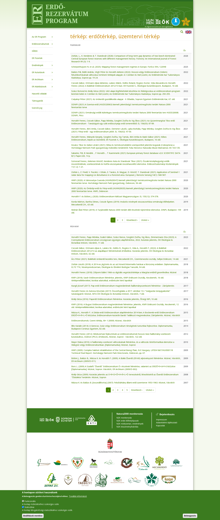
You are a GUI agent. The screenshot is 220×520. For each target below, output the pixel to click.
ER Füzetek (37, 58)
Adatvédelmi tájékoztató (166, 422)
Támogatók (37, 100)
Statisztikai (29, 507)
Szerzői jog (37, 108)
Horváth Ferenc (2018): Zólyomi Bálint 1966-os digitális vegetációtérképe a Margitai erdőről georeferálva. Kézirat (124, 272)
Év (184, 50)
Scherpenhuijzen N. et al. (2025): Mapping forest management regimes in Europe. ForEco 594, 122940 (118, 66)
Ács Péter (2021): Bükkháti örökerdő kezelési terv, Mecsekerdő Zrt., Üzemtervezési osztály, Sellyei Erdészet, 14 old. (125, 259)
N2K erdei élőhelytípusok (128, 421)
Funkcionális (30, 501)
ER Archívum (37, 79)
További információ (78, 496)
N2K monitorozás (124, 418)
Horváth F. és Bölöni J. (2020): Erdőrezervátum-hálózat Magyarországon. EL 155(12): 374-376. (115, 196)
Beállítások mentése (32, 516)
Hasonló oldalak (39, 93)
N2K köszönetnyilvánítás (127, 427)
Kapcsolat (160, 425)
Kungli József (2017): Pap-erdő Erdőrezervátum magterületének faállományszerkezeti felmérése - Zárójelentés (122, 285)
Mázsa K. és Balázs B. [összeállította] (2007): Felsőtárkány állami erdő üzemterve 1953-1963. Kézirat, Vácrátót (123, 382)
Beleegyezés (190, 516)
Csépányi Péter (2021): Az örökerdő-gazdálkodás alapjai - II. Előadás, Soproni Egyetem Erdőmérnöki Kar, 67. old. (123, 99)
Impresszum (161, 419)
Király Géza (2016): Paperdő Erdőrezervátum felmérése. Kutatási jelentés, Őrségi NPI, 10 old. (114, 299)
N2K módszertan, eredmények (130, 424)
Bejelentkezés (167, 414)
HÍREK (35, 51)
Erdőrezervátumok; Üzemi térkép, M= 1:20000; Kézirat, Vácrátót (101, 320)
